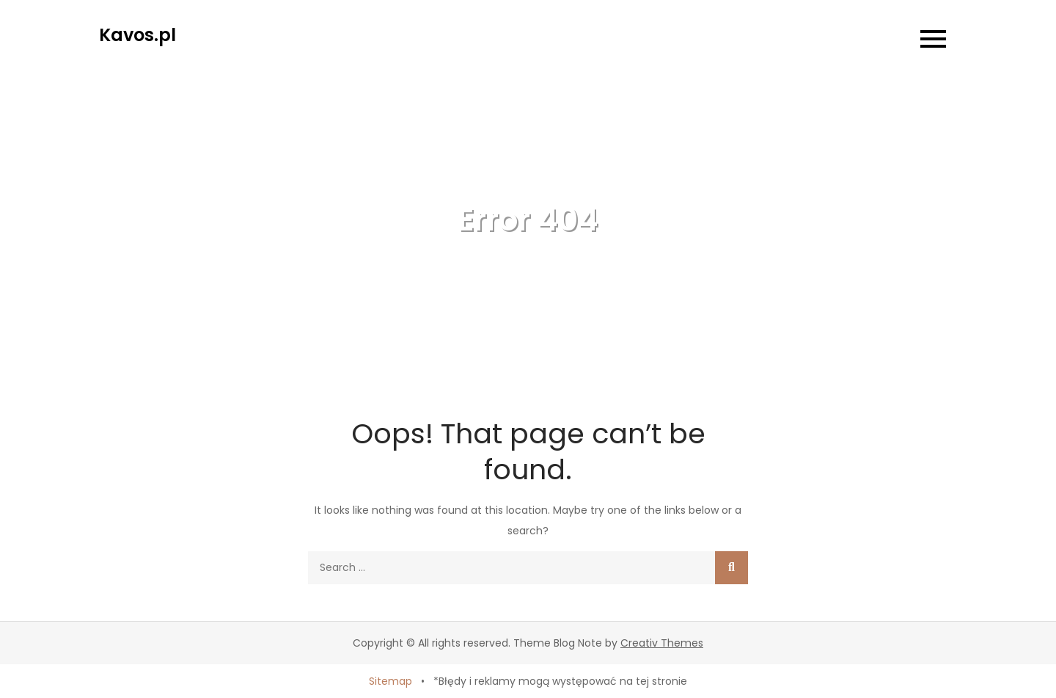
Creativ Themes (661, 643)
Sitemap (390, 681)
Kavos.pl (137, 35)
